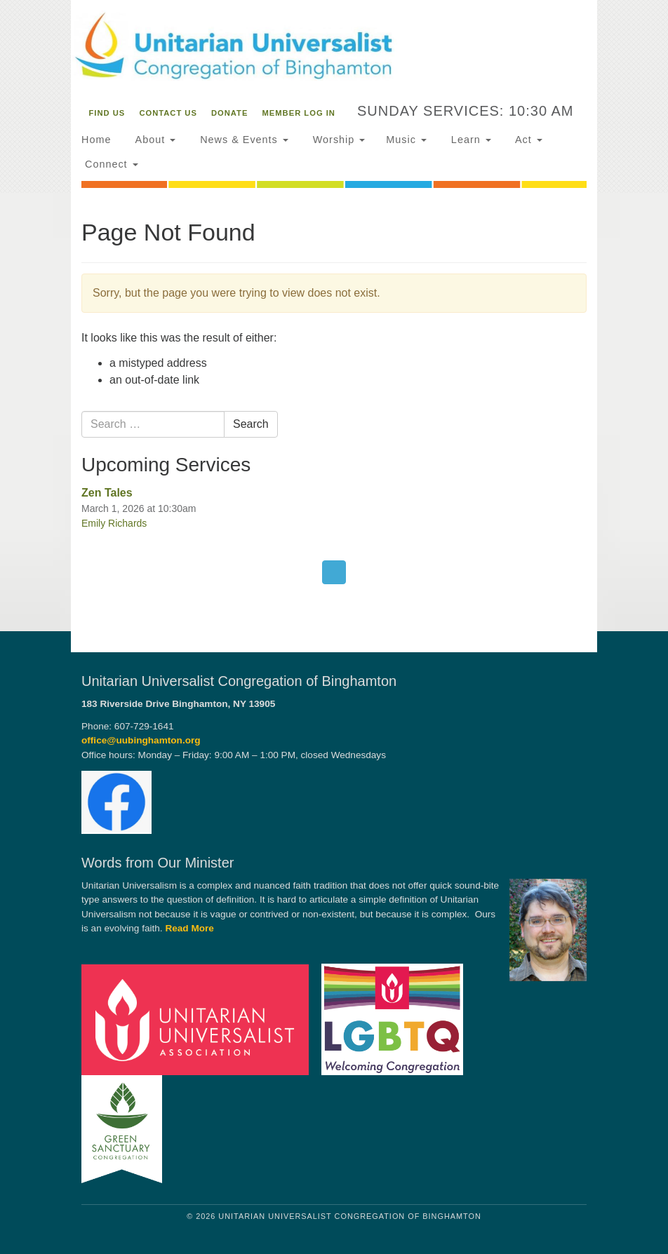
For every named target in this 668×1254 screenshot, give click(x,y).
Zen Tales (107, 493)
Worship (337, 139)
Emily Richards (114, 523)
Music (406, 139)
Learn (469, 139)
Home (96, 139)
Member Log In (298, 113)
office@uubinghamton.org (141, 740)
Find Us (107, 113)
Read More (189, 928)
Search (251, 424)
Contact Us (168, 113)
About (153, 139)
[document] (334, 411)
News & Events (242, 139)
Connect (109, 164)
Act (527, 139)
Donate (229, 113)
